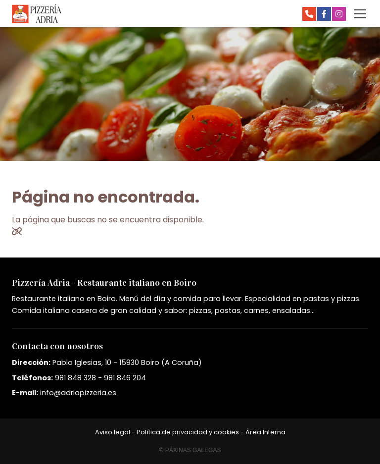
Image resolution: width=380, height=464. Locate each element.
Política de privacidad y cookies (188, 432)
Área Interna (265, 432)
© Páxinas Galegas (190, 450)
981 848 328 (75, 378)
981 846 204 (125, 378)
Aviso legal (112, 432)
